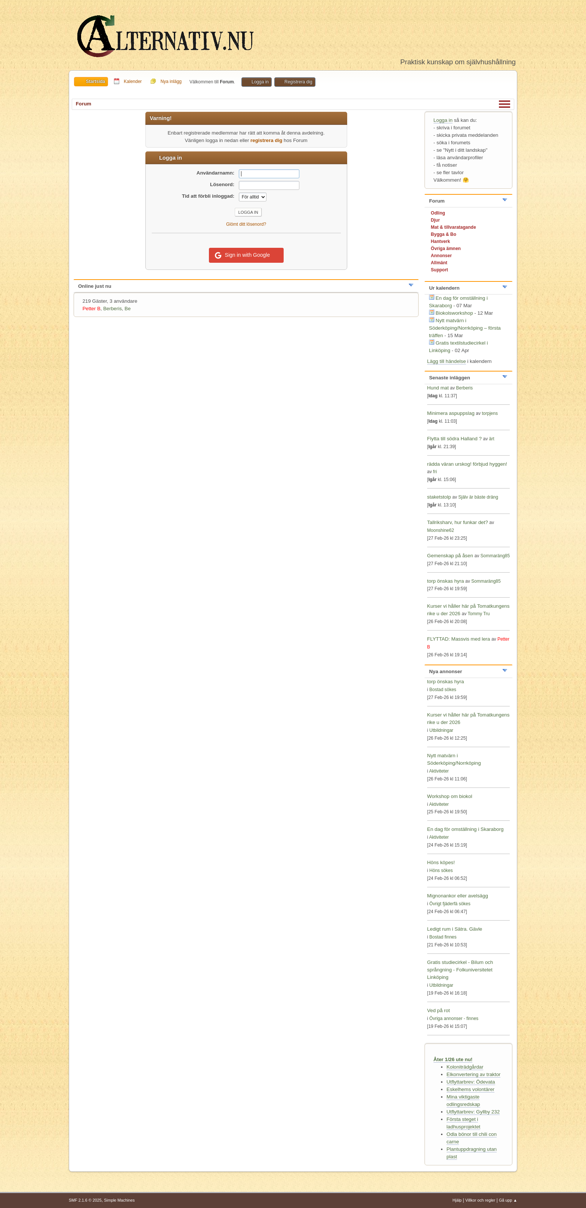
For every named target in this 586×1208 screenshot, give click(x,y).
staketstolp (439, 497)
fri (435, 471)
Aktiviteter (439, 771)
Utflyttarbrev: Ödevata (471, 1082)
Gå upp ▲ (508, 1200)
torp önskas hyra (446, 581)
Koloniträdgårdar (465, 1067)
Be (127, 308)
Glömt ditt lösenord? (246, 224)
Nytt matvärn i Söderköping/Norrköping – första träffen (465, 328)
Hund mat (438, 388)
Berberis (112, 308)
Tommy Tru (479, 613)
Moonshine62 (440, 530)
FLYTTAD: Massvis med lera (458, 639)
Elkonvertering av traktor (473, 1074)
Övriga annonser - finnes (453, 1018)
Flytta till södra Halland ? (454, 438)
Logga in (443, 120)
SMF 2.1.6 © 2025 (85, 1200)
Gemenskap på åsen (450, 555)
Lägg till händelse (446, 361)
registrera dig (266, 140)
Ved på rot (438, 1010)
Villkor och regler (480, 1200)
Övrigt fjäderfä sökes (450, 903)
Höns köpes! (441, 862)
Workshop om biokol (449, 796)
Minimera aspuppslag (451, 413)
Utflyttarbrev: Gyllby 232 (473, 1112)
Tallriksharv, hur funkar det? (457, 522)
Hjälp (457, 1200)
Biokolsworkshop (455, 313)
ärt (491, 438)
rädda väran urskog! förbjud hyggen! (467, 464)
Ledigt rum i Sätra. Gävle (454, 929)
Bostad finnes (443, 937)
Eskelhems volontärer (470, 1089)
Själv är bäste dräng (478, 497)
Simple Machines (119, 1200)
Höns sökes (441, 870)
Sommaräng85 (495, 555)
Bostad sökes (442, 689)
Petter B (92, 308)
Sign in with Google (242, 255)
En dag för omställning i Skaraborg (465, 829)
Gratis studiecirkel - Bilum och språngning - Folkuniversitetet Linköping (460, 969)
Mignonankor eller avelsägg (457, 896)
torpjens (490, 413)
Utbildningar (441, 730)
